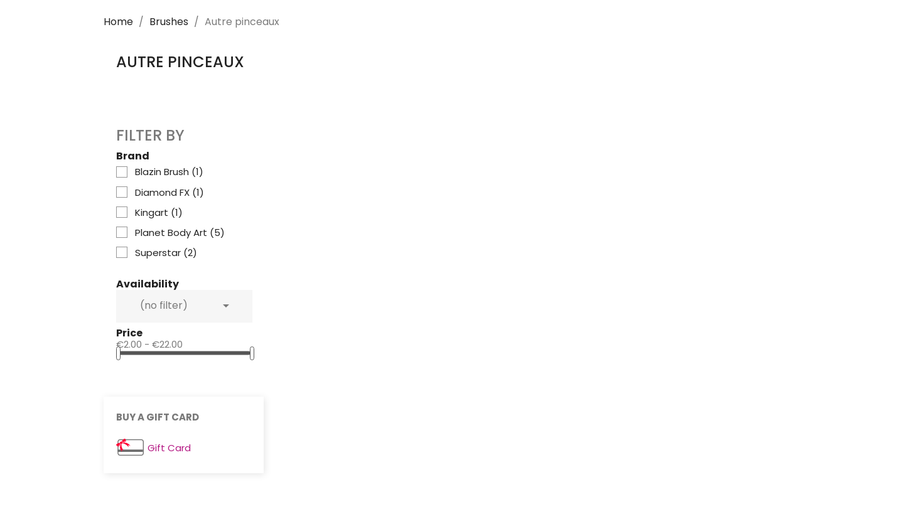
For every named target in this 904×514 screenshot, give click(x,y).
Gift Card (169, 448)
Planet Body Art (180, 233)
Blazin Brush (169, 172)
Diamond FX (169, 192)
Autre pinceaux (180, 61)
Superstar (166, 253)
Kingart (159, 212)
